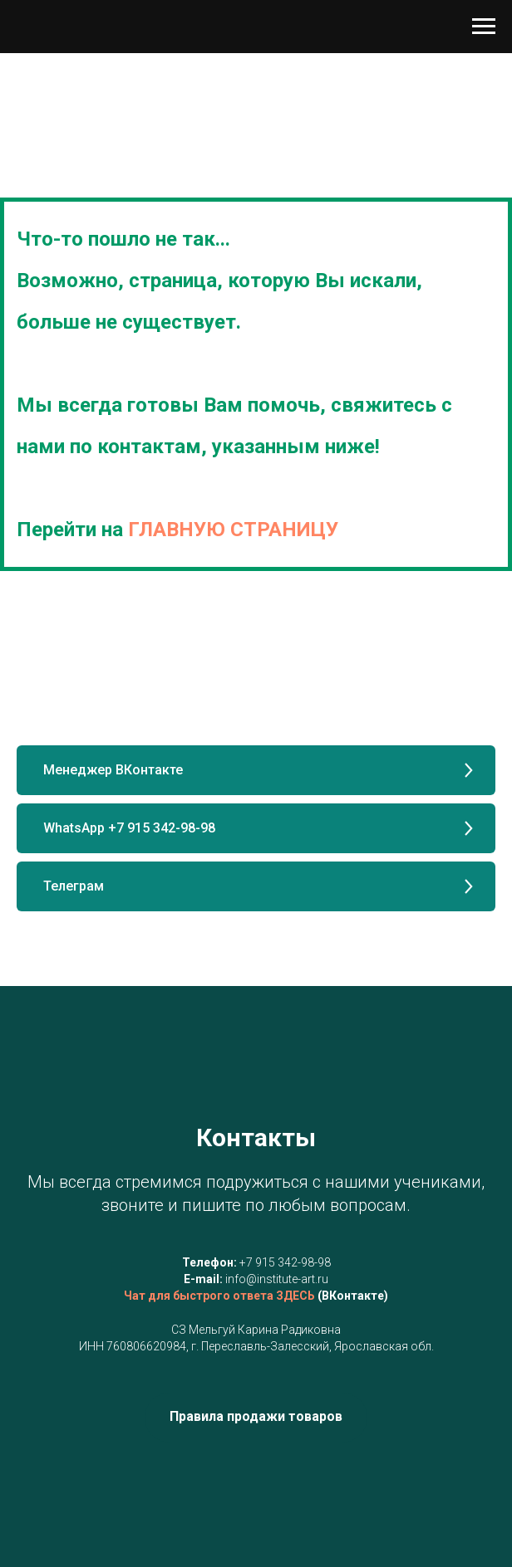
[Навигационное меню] (483, 26)
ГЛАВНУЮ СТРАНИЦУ (233, 529)
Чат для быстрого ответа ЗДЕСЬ (219, 1295)
